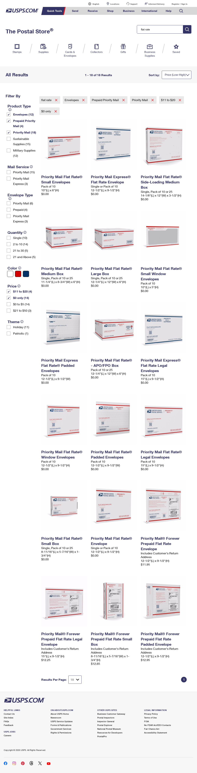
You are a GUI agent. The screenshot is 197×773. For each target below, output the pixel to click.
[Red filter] (18, 274)
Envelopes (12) (23, 114)
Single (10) (20, 237)
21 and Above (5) (24, 257)
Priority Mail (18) (24, 132)
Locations (114, 4)
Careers (7, 735)
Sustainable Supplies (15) (21, 141)
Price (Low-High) (175, 74)
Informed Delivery (156, 4)
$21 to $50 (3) (22, 310)
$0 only (46, 111)
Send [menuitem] (75, 10)
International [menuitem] (149, 10)
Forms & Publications (61, 725)
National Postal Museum (109, 729)
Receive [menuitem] (93, 10)
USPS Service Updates (62, 721)
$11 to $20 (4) (22, 291)
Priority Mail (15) (24, 172)
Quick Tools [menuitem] (54, 10)
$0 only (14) (21, 297)
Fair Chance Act (151, 729)
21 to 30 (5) (20, 250)
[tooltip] (9, 109)
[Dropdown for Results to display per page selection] (75, 679)
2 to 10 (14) (20, 244)
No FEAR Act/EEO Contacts (157, 725)
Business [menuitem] (129, 10)
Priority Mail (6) (23, 203)
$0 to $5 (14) (21, 304)
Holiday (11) (21, 327)
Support (133, 4)
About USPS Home (60, 714)
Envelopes (72, 100)
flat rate (46, 100)
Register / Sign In (179, 4)
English (92, 4)
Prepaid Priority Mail (106, 100)
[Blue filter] (26, 274)
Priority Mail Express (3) (21, 181)
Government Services (61, 729)
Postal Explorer (104, 725)
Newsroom (56, 717)
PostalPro (102, 736)
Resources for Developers (109, 732)
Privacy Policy (151, 714)
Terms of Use (150, 717)
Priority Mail (140, 100)
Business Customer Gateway (111, 714)
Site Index (8, 717)
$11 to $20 (168, 100)
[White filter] (10, 274)
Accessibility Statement (155, 732)
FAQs (6, 721)
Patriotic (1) (20, 333)
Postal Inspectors (105, 717)
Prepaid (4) (20, 209)
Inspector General (105, 721)
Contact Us (9, 714)
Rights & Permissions (61, 732)
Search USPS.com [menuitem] (181, 11)
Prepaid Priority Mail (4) (24, 123)
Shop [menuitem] (110, 10)
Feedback (8, 725)
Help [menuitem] (169, 10)
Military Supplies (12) (24, 153)
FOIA (146, 721)
